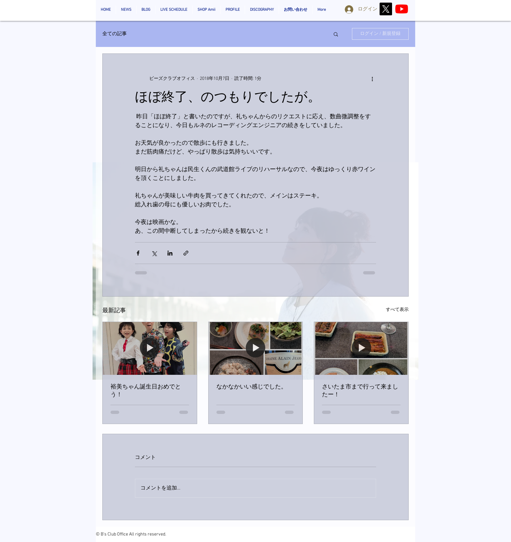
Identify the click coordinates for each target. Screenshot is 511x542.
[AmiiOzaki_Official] (401, 9)
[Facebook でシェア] (138, 253)
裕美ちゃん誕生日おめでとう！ (145, 391)
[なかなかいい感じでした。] (256, 348)
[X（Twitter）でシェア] (154, 253)
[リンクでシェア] (186, 253)
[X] (385, 9)
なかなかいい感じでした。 (251, 387)
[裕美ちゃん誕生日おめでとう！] (150, 348)
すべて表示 (397, 310)
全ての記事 (114, 34)
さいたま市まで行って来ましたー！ (360, 391)
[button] (336, 34)
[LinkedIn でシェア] (170, 253)
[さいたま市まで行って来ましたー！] (361, 348)
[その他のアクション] (372, 78)
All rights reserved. (147, 534)
